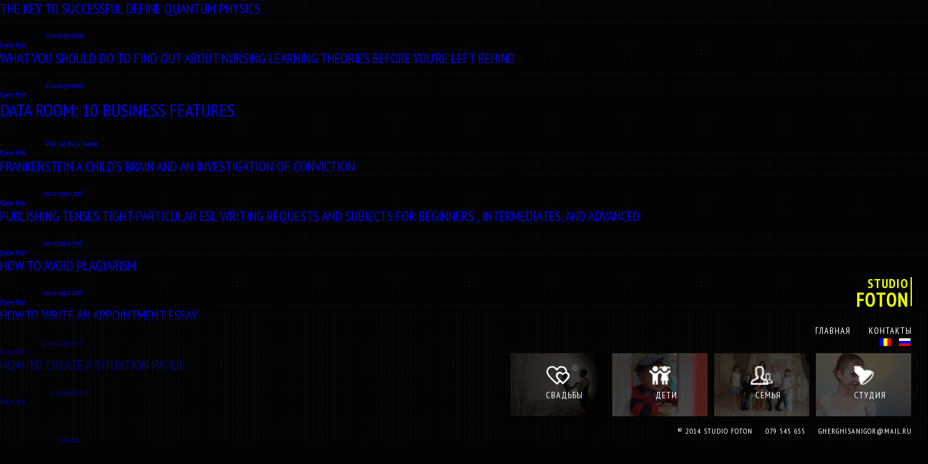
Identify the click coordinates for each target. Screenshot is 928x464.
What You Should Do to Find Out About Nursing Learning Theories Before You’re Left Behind (257, 58)
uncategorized (62, 193)
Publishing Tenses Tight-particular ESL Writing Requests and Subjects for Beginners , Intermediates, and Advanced (320, 216)
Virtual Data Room (71, 143)
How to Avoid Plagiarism (68, 265)
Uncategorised (64, 35)
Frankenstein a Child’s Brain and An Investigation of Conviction (177, 166)
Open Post (13, 45)
